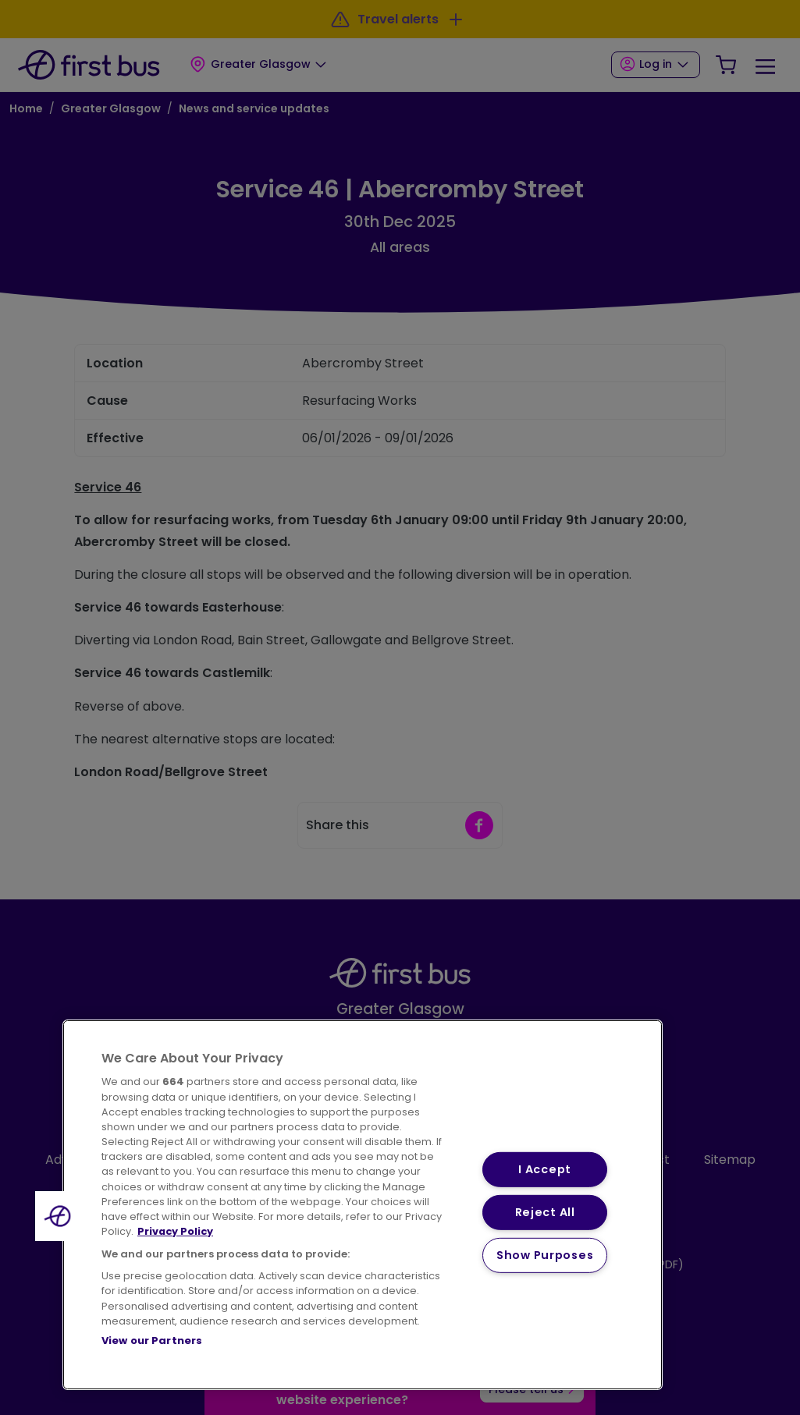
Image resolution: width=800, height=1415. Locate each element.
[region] (362, 1205)
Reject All (545, 1212)
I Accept (544, 1169)
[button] (60, 1216)
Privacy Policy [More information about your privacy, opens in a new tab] (175, 1231)
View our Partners (151, 1340)
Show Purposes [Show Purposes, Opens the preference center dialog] (544, 1254)
